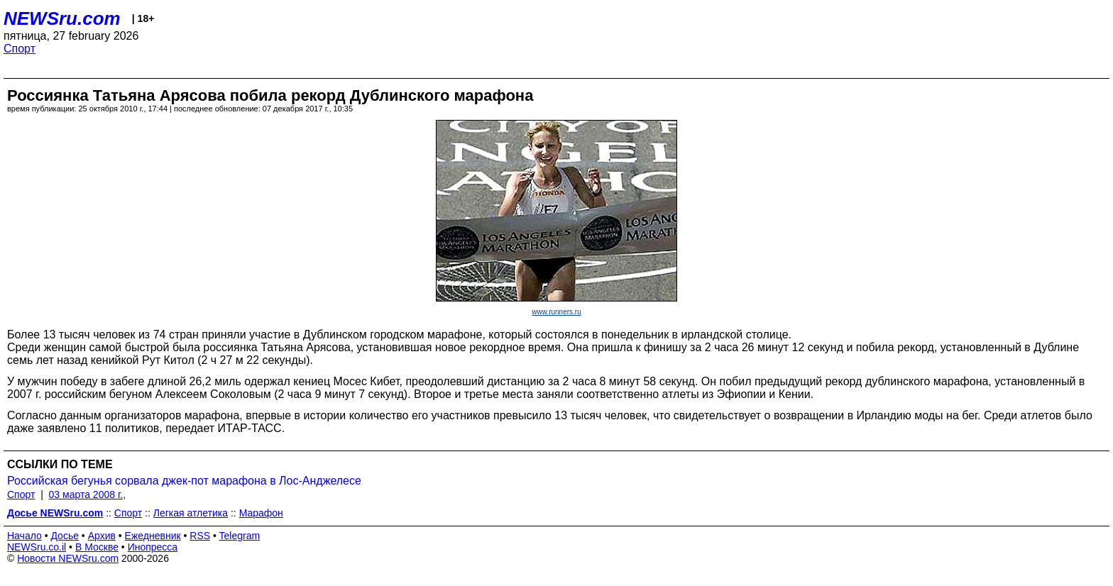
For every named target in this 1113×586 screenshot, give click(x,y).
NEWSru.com (62, 18)
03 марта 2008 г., (87, 494)
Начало (24, 535)
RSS (200, 535)
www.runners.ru (556, 312)
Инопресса (153, 547)
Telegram (240, 535)
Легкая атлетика (190, 513)
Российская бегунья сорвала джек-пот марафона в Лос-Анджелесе (184, 481)
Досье (64, 535)
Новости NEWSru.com (68, 558)
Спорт (19, 49)
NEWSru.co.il (36, 547)
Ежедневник (153, 535)
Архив (102, 535)
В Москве (97, 547)
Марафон (261, 513)
